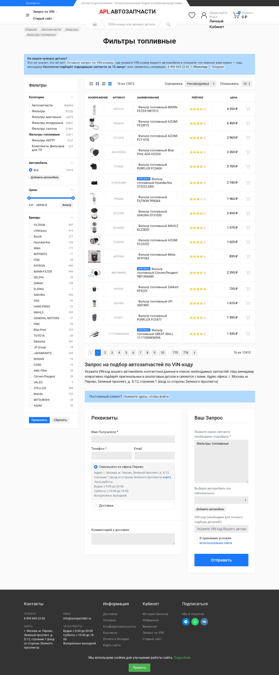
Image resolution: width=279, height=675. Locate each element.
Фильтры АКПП (43, 140)
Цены (51, 190)
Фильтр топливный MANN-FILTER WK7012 (157, 109)
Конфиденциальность (119, 626)
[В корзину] (248, 109)
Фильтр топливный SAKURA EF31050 (152, 213)
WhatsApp (200, 67)
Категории (51, 97)
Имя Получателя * (104, 432)
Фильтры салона (44, 129)
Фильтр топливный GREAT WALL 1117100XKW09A (155, 334)
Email (138, 449)
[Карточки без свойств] (91, 84)
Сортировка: (174, 84)
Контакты (33, 3)
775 (175, 353)
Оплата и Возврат (116, 639)
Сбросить (60, 420)
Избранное (151, 620)
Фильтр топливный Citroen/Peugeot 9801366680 (157, 272)
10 (162, 353)
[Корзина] (243, 15)
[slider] (29, 198)
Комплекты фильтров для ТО (48, 148)
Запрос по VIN (45, 12)
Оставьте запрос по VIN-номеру (90, 63)
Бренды (51, 217)
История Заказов (155, 614)
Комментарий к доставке (110, 530)
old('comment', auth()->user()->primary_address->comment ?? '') (133, 539)
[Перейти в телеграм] (186, 621)
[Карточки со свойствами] (97, 84)
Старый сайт (44, 18)
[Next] (194, 353)
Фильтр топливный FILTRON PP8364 (152, 199)
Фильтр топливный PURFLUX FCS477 (152, 317)
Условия (109, 620)
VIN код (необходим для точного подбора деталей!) (218, 519)
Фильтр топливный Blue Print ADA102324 (155, 152)
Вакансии (150, 626)
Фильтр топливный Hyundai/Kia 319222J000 (154, 182)
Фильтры (72, 29)
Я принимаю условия (215, 540)
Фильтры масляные (46, 117)
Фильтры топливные (44, 134)
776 (185, 353)
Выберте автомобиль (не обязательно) (212, 491)
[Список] (104, 84)
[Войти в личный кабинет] (214, 15)
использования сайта (215, 543)
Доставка (110, 614)
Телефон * (98, 449)
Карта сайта (112, 645)
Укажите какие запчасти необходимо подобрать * (212, 434)
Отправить (221, 560)
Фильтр (66, 205)
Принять (139, 668)
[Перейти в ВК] (204, 621)
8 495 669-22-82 (178, 67)
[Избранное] (192, 15)
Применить (39, 420)
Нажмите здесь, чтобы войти (146, 397)
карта (167, 477)
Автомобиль (51, 163)
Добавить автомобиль (45, 177)
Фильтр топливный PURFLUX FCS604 (152, 166)
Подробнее (182, 658)
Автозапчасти (51, 29)
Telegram (217, 67)
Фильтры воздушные (47, 123)
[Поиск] (168, 24)
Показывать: (229, 84)
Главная (31, 29)
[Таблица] (110, 84)
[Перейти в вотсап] (195, 621)
